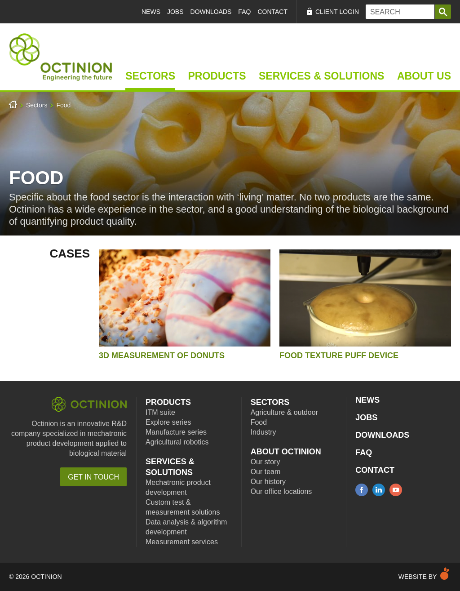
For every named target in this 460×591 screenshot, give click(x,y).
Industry (263, 432)
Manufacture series (176, 432)
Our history (268, 481)
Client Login (337, 11)
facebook (361, 490)
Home (60, 57)
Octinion (89, 404)
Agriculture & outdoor (284, 412)
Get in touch (93, 477)
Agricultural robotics (177, 442)
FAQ (244, 11)
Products (217, 76)
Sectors (150, 76)
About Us (424, 76)
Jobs (175, 11)
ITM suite (160, 412)
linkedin (378, 490)
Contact (272, 11)
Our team (266, 471)
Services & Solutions (321, 76)
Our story (265, 462)
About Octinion (286, 451)
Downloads (211, 11)
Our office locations (281, 491)
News (151, 11)
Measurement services (182, 542)
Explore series (168, 422)
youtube (395, 490)
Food (63, 105)
